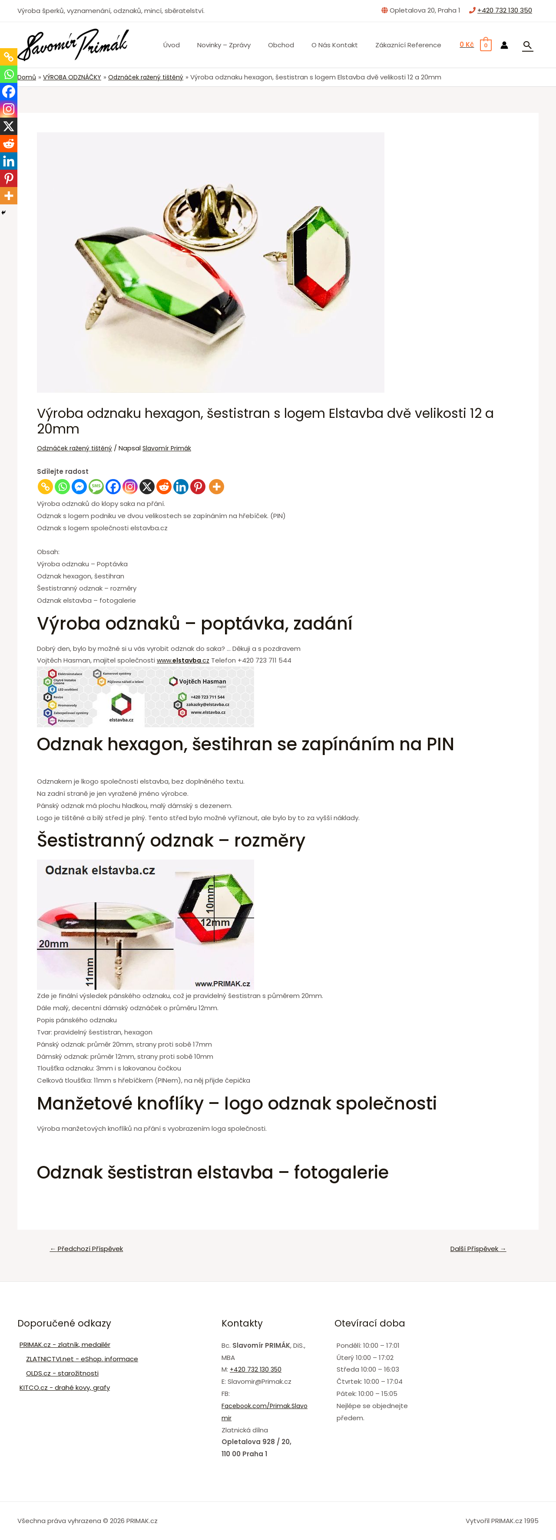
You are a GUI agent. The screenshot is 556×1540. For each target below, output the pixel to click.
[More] (216, 486)
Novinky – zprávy (239, 44)
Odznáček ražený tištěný (76, 447)
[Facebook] (113, 486)
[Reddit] (164, 486)
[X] (147, 486)
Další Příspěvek (475, 1249)
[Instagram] (130, 486)
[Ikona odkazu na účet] (504, 45)
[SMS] (96, 486)
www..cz (185, 661)
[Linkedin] (181, 486)
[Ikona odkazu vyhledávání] (527, 45)
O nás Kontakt (341, 44)
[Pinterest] (197, 486)
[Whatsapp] (62, 486)
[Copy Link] (45, 486)
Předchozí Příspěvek (89, 1249)
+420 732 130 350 (504, 10)
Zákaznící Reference (410, 44)
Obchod (292, 44)
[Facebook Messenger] (79, 486)
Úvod (191, 44)
